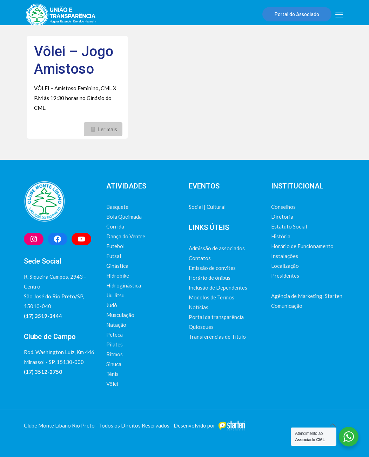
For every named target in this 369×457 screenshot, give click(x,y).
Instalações (284, 256)
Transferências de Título (217, 336)
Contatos (200, 258)
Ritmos (114, 354)
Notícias (198, 307)
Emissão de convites (212, 268)
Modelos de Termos (211, 297)
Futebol (115, 246)
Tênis (112, 374)
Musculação (120, 315)
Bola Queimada (124, 216)
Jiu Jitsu (115, 295)
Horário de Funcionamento (302, 246)
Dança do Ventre (125, 236)
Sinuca (113, 364)
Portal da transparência (216, 317)
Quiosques (201, 327)
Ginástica (117, 266)
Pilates (114, 344)
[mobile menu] (339, 14)
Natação (116, 325)
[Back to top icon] (332, 424)
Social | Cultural (207, 207)
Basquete (117, 207)
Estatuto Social (289, 226)
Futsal (113, 256)
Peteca (114, 334)
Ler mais (107, 129)
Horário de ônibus (209, 277)
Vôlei (112, 383)
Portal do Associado (297, 14)
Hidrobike (117, 275)
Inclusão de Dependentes (218, 287)
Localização (285, 266)
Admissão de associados (217, 248)
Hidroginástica (123, 285)
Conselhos (283, 207)
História (280, 236)
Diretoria (282, 216)
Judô (111, 305)
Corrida (115, 226)
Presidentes (285, 275)
